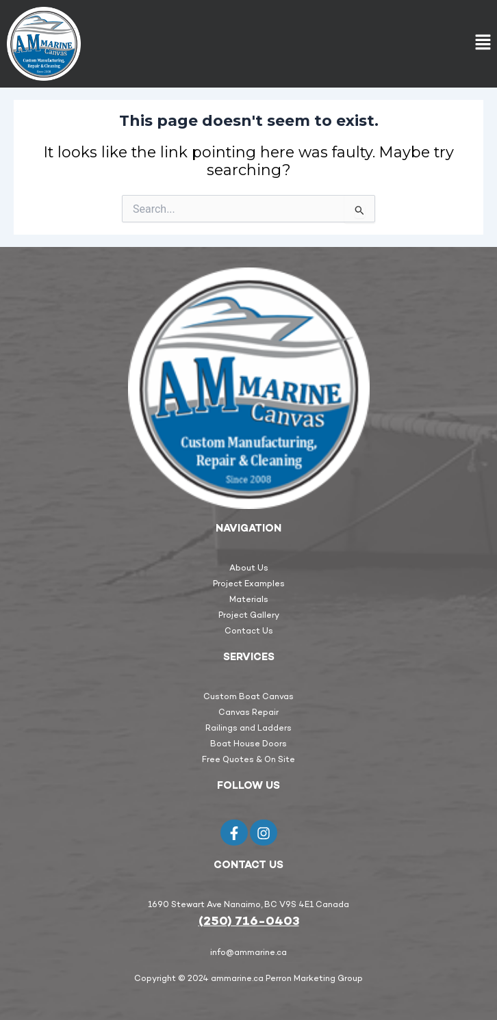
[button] (483, 43)
